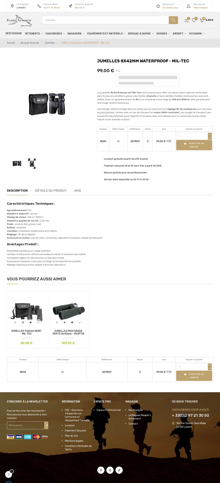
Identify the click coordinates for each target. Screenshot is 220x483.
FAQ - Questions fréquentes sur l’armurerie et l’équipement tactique (77, 415)
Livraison (70, 425)
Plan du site (71, 435)
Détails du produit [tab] (51, 191)
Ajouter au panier (194, 145)
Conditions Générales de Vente (78, 448)
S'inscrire (48, 425)
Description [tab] (17, 191)
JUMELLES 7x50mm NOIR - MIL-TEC (27, 332)
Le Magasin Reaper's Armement (140, 417)
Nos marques (136, 410)
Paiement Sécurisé (75, 430)
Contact (133, 423)
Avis (77, 191)
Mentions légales (74, 440)
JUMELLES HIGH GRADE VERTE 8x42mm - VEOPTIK (68, 332)
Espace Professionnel (109, 410)
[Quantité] (192, 136)
